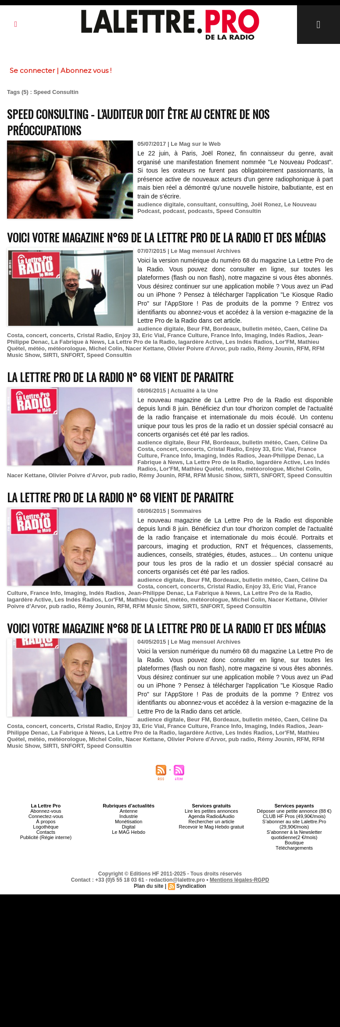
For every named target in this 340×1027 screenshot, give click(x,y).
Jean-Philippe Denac (286, 455)
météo (36, 348)
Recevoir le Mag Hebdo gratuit (211, 826)
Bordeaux (226, 328)
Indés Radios (287, 335)
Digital (129, 826)
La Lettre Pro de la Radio (141, 342)
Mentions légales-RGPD (239, 880)
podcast (174, 211)
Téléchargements (294, 847)
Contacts (45, 832)
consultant (201, 204)
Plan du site (148, 886)
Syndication (191, 886)
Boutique (294, 842)
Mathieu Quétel (202, 468)
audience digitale (160, 204)
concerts (62, 335)
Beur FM (198, 328)
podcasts (200, 211)
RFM (303, 348)
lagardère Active (200, 342)
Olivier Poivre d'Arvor (196, 348)
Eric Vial (153, 335)
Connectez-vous (46, 816)
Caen (291, 328)
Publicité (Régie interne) (46, 837)
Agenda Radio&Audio (211, 816)
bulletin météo (261, 328)
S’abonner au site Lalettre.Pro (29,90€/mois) (294, 824)
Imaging (256, 335)
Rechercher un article (212, 821)
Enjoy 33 (126, 335)
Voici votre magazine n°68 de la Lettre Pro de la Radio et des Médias (166, 628)
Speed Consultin (238, 211)
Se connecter (32, 70)
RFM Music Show (216, 475)
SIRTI (50, 355)
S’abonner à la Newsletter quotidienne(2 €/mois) (294, 834)
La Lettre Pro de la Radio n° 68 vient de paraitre (120, 377)
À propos (45, 821)
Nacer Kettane (144, 348)
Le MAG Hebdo (128, 832)
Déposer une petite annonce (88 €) (294, 811)
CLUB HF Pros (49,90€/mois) (294, 816)
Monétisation (128, 821)
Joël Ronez (266, 204)
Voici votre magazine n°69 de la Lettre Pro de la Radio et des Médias (166, 237)
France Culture (187, 335)
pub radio (241, 348)
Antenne (129, 811)
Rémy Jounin (275, 348)
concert (36, 335)
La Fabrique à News (77, 342)
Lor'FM (285, 342)
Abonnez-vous (45, 811)
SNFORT (72, 355)
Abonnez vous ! (86, 70)
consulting (233, 204)
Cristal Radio (94, 335)
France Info (226, 335)
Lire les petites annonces (211, 811)
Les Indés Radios (248, 342)
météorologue (67, 348)
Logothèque (45, 826)
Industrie (128, 816)
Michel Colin (105, 348)
